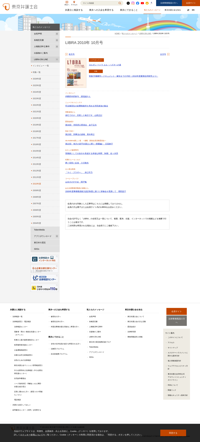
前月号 (72, 54)
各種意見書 (39, 40)
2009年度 (37, 190)
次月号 (163, 54)
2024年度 (37, 92)
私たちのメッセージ (152, 10)
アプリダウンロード (43, 236)
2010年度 (37, 184)
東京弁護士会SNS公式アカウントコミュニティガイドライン (177, 374)
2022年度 (37, 105)
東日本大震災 (40, 242)
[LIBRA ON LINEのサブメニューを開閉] (57, 59)
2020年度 (37, 118)
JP (188, 10)
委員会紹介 (132, 327)
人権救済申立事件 (42, 46)
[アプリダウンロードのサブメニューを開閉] (57, 236)
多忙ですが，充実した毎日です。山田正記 (83, 115)
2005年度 (37, 216)
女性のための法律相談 (22, 360)
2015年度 (37, 151)
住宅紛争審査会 (20, 378)
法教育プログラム (57, 349)
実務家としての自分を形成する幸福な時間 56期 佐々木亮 (91, 153)
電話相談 (17, 400)
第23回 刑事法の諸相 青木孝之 (80, 134)
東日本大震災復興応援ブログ (100, 342)
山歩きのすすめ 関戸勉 (76, 182)
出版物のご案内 (41, 53)
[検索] (98, 3)
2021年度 (37, 111)
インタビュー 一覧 (41, 66)
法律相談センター (21, 327)
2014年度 (37, 157)
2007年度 (37, 203)
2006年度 (37, 210)
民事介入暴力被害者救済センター (26, 340)
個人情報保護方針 (174, 358)
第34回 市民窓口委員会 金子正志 (81, 125)
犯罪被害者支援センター (23, 345)
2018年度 (37, 131)
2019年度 (37, 125)
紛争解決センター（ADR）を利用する (26, 410)
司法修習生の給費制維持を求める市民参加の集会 (86, 106)
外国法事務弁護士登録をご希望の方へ (65, 327)
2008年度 (37, 197)
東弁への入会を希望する (101, 11)
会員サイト (191, 3)
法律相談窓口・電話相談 (21, 322)
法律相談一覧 (17, 317)
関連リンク (172, 387)
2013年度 (37, 164)
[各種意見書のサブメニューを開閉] (57, 40)
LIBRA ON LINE (41, 59)
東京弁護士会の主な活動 (137, 322)
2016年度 (37, 144)
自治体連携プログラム (59, 354)
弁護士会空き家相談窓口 (23, 355)
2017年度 (37, 138)
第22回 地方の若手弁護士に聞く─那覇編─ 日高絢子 (89, 144)
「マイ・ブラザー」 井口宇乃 (78, 172)
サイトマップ (173, 345)
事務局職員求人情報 (135, 337)
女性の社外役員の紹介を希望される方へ (66, 344)
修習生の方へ (56, 317)
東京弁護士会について (136, 317)
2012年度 (37, 171)
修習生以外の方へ (57, 322)
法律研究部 (132, 332)
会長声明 (38, 34)
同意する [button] (173, 433)
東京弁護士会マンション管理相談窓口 (28, 365)
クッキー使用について (32, 435)
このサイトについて (175, 334)
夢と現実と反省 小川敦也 (77, 163)
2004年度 (37, 223)
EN (193, 10)
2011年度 (37, 177)
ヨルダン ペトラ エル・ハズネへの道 (105, 65)
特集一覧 (37, 72)
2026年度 (37, 79)
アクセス (171, 340)
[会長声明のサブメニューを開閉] (57, 34)
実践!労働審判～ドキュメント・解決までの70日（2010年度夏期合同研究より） (123, 76)
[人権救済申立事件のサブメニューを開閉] (57, 46)
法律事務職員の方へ (169, 3)
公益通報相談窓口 (21, 350)
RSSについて (173, 382)
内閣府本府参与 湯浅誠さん (78, 96)
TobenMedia (39, 230)
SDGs (36, 249)
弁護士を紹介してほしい (21, 405)
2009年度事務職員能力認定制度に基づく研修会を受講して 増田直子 (95, 191)
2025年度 (37, 85)
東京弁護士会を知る (173, 10)
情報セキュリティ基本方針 (178, 392)
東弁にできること (129, 11)
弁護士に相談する (74, 11)
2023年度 (37, 98)
